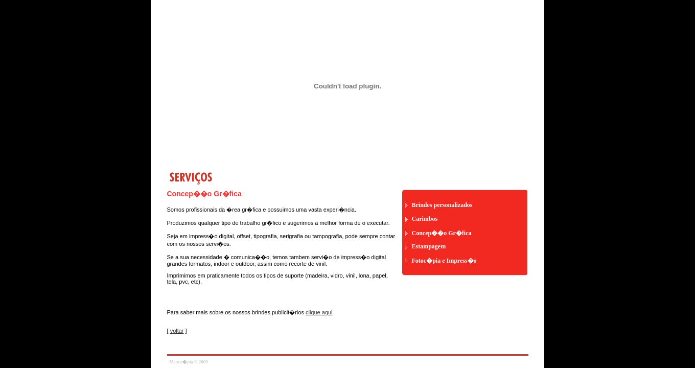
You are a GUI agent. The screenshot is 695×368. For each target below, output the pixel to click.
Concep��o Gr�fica (442, 233)
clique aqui (319, 312)
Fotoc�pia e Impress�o (444, 260)
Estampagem (429, 246)
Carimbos (425, 218)
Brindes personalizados (442, 205)
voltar (177, 331)
